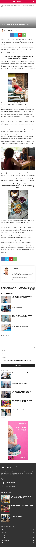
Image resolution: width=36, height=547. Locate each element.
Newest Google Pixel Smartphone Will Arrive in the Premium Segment (22, 325)
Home (2, 5)
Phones (9, 5)
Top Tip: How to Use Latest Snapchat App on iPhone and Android (22, 297)
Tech (6, 5)
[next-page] (4, 418)
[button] (34, 1)
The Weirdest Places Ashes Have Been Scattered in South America (22, 382)
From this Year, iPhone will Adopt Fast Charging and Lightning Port (22, 316)
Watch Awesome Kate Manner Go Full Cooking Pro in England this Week (22, 401)
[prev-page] (2, 418)
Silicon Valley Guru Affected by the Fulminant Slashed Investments (21, 410)
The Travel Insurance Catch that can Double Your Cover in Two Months (21, 373)
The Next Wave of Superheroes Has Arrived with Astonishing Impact (21, 392)
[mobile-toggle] (2, 1)
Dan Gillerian (9, 30)
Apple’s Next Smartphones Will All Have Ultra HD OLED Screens (8, 288)
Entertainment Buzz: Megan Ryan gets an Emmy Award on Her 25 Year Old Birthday (27, 288)
